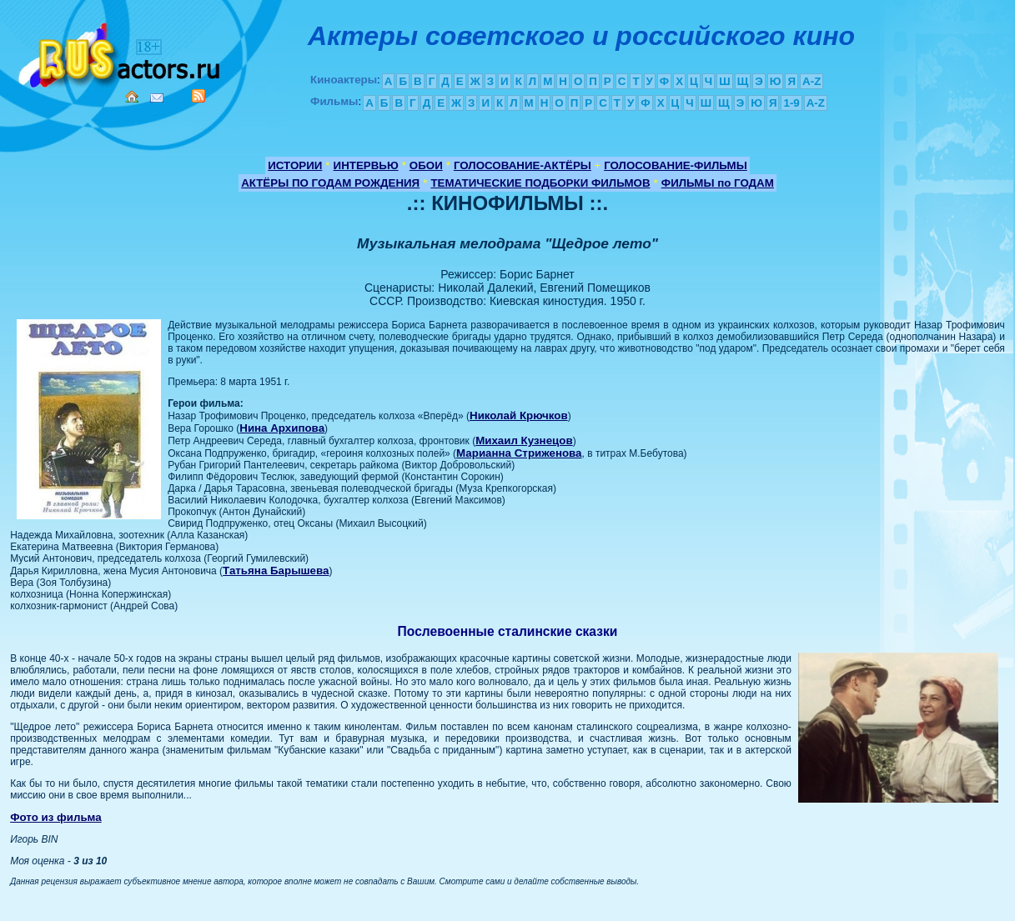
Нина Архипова (281, 428)
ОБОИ (426, 165)
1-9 (791, 103)
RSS (198, 96)
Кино (121, 52)
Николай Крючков (519, 415)
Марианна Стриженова (518, 453)
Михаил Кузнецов (523, 440)
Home (131, 97)
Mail (156, 98)
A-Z (811, 81)
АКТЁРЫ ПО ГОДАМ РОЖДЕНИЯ (330, 183)
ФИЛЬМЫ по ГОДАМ (717, 183)
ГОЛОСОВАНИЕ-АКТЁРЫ (522, 165)
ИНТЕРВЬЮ (366, 165)
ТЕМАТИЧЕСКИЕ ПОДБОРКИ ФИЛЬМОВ (540, 183)
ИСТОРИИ (295, 165)
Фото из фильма (56, 817)
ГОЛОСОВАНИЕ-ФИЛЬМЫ (675, 165)
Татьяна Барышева (276, 570)
